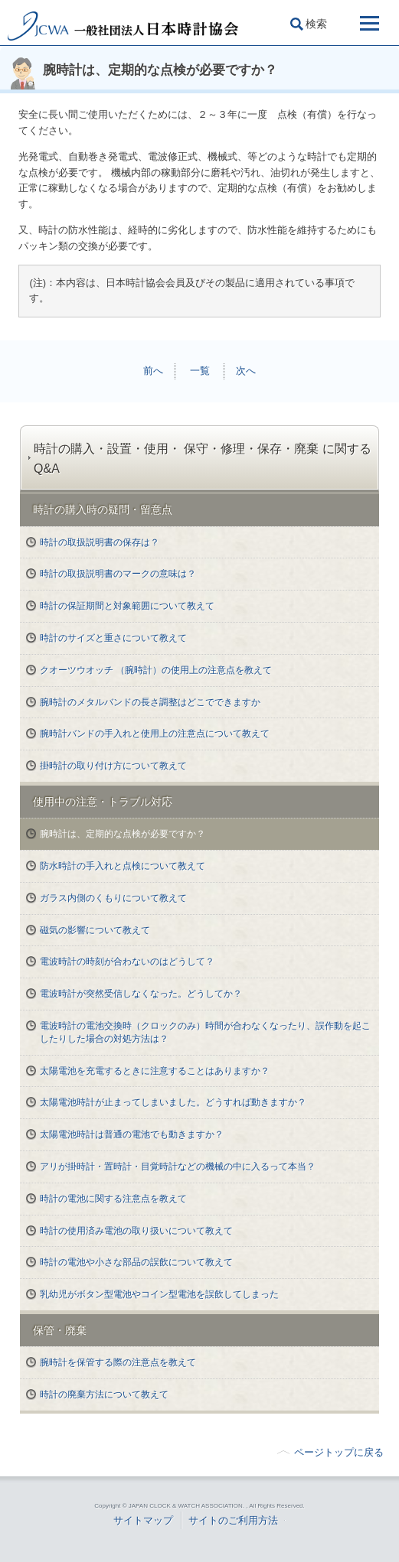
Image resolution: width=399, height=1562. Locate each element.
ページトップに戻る (339, 1452)
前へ (153, 370)
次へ (246, 370)
